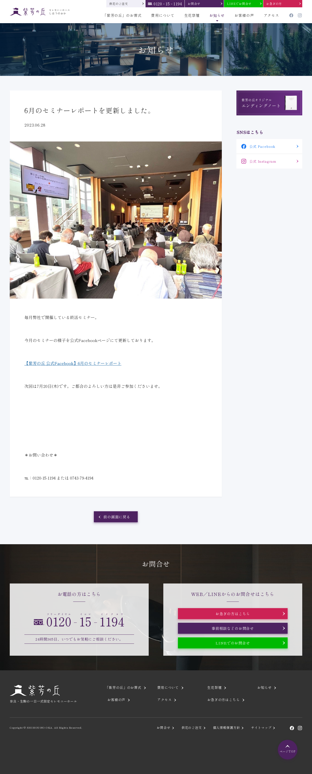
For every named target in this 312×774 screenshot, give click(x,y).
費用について (162, 15)
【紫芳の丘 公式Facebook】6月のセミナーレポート (72, 363)
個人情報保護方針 (226, 727)
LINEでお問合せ (239, 3)
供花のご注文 (118, 3)
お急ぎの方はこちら (232, 613)
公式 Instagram (262, 161)
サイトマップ (261, 727)
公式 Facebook (262, 146)
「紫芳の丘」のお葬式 (122, 15)
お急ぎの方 (274, 3)
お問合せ (194, 3)
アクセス (271, 15)
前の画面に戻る (116, 516)
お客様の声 (244, 15)
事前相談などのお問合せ (233, 628)
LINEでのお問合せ (232, 642)
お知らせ (217, 15)
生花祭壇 (192, 15)
